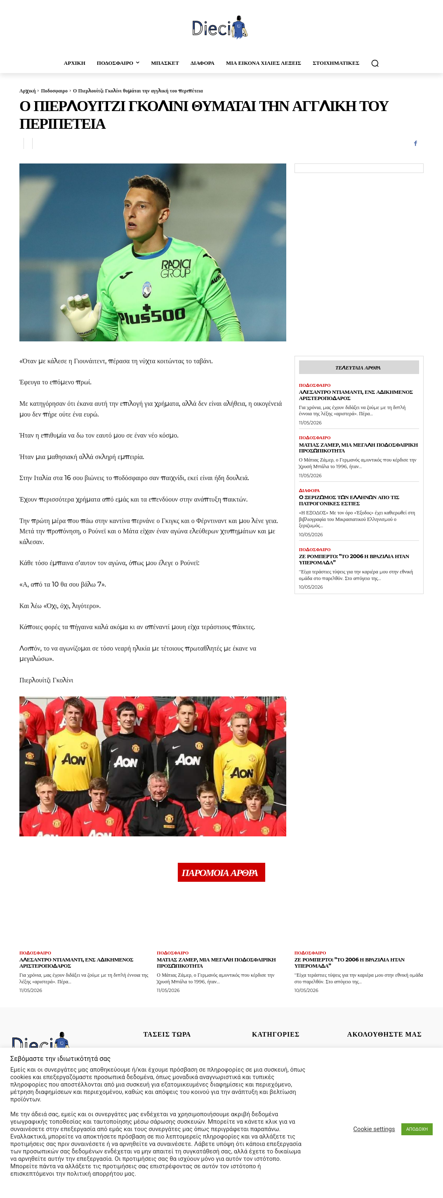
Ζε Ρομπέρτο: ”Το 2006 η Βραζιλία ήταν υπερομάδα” (354, 559)
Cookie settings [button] (374, 1129)
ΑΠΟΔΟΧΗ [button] (417, 1129)
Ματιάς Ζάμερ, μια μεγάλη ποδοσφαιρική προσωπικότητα (358, 447)
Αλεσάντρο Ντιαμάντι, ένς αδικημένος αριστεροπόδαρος (356, 394)
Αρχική (27, 91)
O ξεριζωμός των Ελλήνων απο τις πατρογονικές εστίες (349, 500)
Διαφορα (309, 490)
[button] (375, 63)
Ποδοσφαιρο (54, 91)
